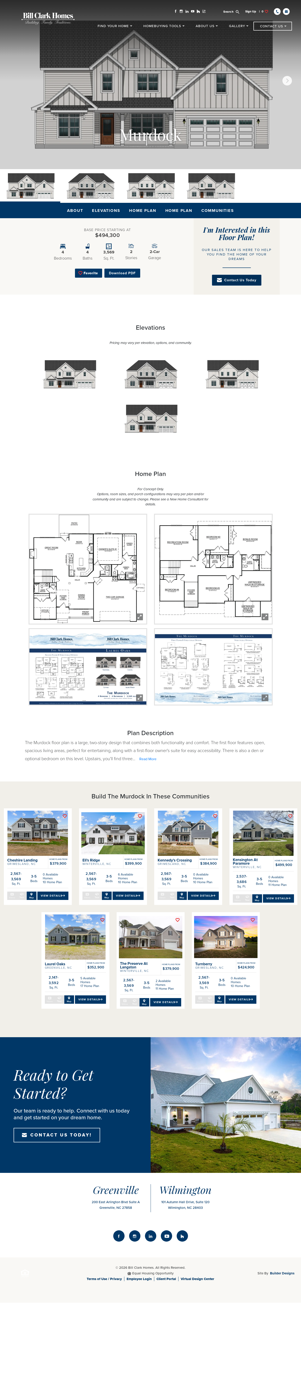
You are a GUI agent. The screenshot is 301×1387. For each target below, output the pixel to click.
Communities (217, 210)
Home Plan (142, 210)
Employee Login (139, 1377)
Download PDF (122, 273)
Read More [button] (148, 759)
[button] (234, 11)
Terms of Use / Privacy (104, 1377)
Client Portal (166, 1377)
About (75, 210)
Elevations (106, 210)
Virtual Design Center (197, 1377)
